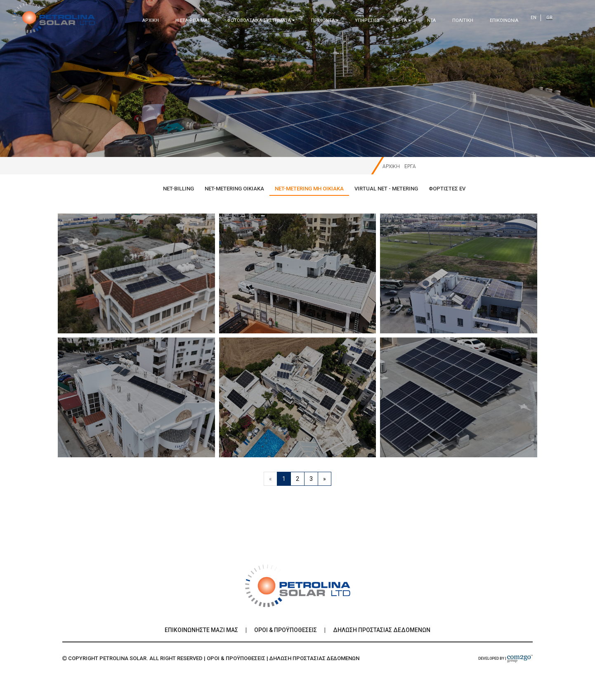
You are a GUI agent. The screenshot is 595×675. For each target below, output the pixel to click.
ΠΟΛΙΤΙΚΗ (462, 20)
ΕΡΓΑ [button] (403, 20)
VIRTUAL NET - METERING (386, 188)
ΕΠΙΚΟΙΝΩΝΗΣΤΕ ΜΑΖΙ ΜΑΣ (201, 630)
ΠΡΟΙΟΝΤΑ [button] (324, 20)
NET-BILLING (178, 188)
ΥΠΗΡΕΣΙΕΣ (367, 20)
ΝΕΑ (431, 20)
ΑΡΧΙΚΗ (150, 20)
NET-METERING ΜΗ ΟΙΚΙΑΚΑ (309, 188)
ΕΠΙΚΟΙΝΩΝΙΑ (504, 20)
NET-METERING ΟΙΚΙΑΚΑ (234, 188)
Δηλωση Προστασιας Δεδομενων (381, 630)
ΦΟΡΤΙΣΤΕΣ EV (447, 188)
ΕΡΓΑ (410, 166)
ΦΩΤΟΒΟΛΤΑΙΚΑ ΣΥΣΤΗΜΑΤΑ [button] (261, 20)
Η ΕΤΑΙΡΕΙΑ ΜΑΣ (192, 20)
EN (533, 17)
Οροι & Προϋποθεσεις (285, 630)
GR (549, 17)
